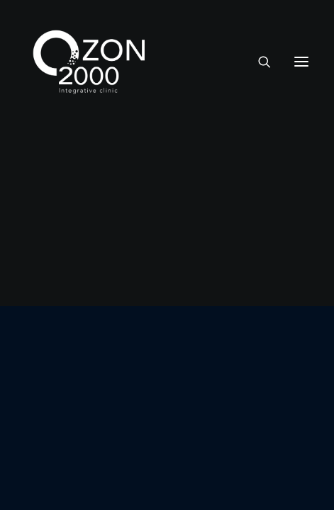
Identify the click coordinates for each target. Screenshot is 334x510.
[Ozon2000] (89, 61)
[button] (301, 61)
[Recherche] (258, 61)
